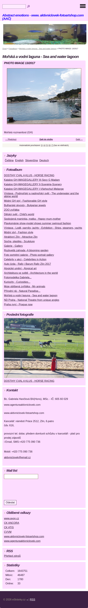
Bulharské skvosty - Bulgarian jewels (25, 205)
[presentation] (26, 489)
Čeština (9, 160)
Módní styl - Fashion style (18, 232)
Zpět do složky (46, 139)
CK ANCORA (11, 523)
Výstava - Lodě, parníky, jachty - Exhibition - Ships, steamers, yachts (43, 227)
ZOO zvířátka (11, 209)
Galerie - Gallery (13, 246)
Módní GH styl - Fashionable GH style (25, 200)
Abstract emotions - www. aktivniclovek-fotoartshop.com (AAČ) (43, 16)
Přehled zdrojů (12, 556)
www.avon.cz (11, 518)
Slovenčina (31, 160)
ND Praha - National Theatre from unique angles (31, 300)
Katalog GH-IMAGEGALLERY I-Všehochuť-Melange (34, 189)
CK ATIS (9, 527)
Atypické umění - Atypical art (20, 268)
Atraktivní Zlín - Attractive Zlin (20, 237)
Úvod (4, 49)
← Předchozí (10, 139)
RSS (32, 599)
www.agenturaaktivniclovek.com (22, 541)
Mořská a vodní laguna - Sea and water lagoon (37, 49)
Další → (79, 139)
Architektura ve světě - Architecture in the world (31, 273)
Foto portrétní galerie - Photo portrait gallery (29, 255)
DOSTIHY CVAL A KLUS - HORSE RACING (29, 175)
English (19, 160)
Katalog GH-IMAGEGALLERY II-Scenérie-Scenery (33, 184)
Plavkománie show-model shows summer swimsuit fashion (37, 223)
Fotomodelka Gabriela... (18, 277)
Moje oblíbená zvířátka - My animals (24, 286)
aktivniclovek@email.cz (17, 457)
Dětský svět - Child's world (19, 214)
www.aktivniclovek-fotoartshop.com (24, 536)
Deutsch (44, 160)
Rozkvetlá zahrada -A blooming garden (26, 250)
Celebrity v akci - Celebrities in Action (25, 259)
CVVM (7, 532)
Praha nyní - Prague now (18, 304)
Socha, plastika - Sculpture (19, 241)
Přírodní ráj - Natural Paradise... (22, 291)
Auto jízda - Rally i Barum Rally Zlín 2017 (27, 264)
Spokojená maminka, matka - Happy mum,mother (32, 218)
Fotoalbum (13, 49)
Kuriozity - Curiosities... (17, 282)
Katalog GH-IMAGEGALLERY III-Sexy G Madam (32, 180)
